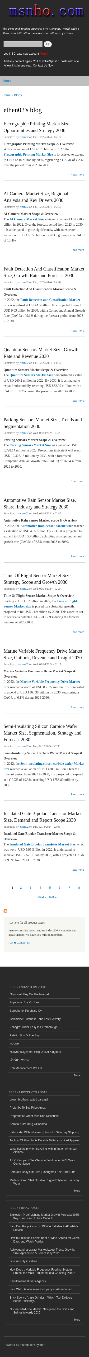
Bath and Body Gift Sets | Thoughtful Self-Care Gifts (42, 1172)
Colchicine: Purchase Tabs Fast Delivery (35, 1019)
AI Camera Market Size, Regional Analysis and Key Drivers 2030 (36, 197)
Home (6, 95)
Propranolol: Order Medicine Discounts (34, 1116)
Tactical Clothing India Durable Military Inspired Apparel (44, 1140)
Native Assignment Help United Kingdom (35, 1051)
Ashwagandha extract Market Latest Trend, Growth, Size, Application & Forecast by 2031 (42, 1251)
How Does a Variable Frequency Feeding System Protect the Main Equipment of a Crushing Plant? (42, 1271)
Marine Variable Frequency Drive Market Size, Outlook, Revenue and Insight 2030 (43, 654)
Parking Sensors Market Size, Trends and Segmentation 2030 (43, 423)
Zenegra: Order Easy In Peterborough (33, 1027)
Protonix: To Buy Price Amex (28, 1107)
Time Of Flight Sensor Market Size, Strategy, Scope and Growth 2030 (38, 579)
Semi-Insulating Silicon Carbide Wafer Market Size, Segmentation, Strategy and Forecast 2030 (42, 733)
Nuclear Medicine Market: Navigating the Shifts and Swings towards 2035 (42, 1311)
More (77, 1075)
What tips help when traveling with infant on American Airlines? (43, 1150)
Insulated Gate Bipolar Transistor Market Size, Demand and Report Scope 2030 (43, 817)
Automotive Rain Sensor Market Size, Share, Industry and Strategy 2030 (40, 503)
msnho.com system (32, 1345)
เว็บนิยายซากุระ (19, 1060)
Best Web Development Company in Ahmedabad (40, 1289)
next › (42, 897)
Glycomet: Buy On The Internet (29, 994)
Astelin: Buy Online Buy (24, 1035)
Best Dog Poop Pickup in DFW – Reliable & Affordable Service (44, 1228)
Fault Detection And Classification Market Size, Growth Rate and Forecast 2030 (44, 272)
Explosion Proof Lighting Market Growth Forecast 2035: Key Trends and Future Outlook (45, 1216)
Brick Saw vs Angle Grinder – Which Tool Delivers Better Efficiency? (41, 1299)
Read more (77, 174)
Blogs (18, 95)
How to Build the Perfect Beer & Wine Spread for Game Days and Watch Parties (45, 1239)
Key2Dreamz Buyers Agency (28, 1281)
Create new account (27, 53)
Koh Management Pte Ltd (26, 1068)
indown (14, 1043)
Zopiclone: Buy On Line (24, 1002)
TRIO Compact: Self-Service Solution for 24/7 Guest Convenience (42, 1162)
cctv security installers (23, 1261)
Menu (6, 81)
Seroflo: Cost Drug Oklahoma (28, 1124)
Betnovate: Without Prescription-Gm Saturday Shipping (44, 1132)
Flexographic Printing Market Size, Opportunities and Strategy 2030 (37, 127)
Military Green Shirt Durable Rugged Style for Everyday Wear (45, 1182)
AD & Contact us (19, 942)
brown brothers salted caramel (29, 1099)
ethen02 (23, 137)
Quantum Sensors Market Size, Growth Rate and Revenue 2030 (41, 353)
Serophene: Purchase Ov (26, 1010)
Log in (7, 53)
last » (53, 897)
